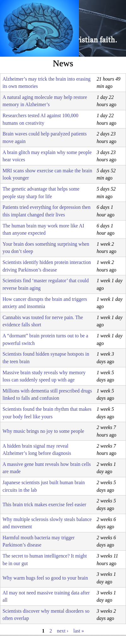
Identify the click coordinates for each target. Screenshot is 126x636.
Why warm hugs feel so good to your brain (45, 578)
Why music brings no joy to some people (43, 431)
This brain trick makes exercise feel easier (44, 504)
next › (62, 630)
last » (78, 630)
